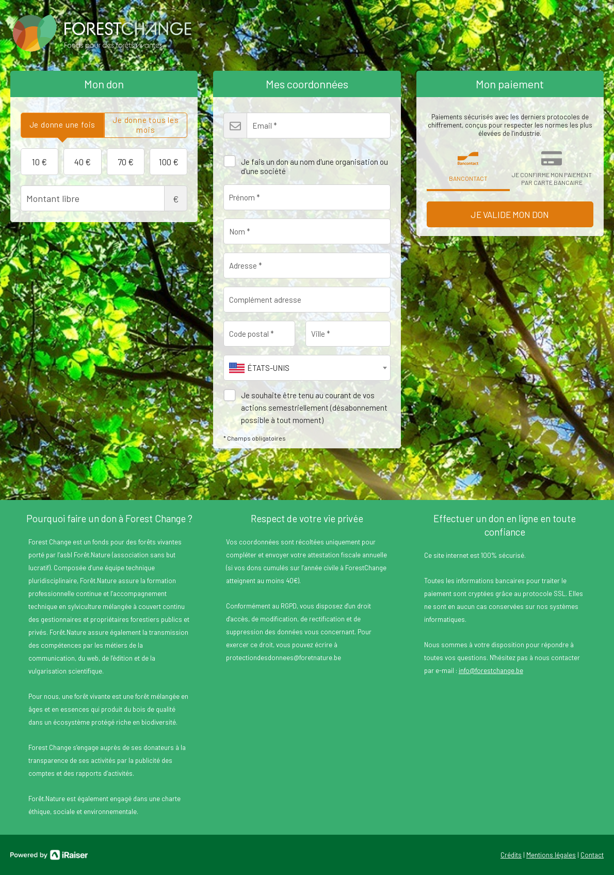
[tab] (62, 125)
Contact (592, 855)
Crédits (511, 855)
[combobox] (306, 368)
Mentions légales (551, 855)
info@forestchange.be (491, 670)
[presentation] (62, 125)
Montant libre (104, 198)
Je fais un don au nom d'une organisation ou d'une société (305, 162)
